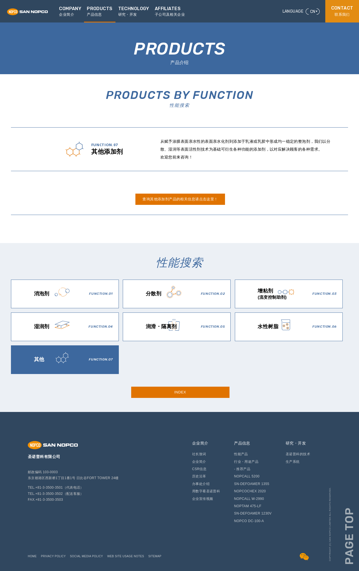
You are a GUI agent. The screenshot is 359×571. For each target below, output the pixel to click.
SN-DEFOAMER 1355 (251, 484)
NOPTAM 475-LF (247, 506)
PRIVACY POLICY (53, 556)
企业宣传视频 (202, 499)
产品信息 (242, 443)
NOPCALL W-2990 (249, 499)
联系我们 (342, 11)
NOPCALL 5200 (247, 476)
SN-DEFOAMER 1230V (253, 513)
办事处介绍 (201, 484)
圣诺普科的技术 (298, 454)
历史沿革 (199, 476)
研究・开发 (296, 443)
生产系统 (293, 462)
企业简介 (200, 443)
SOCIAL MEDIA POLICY (86, 556)
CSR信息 (199, 469)
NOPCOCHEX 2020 (250, 491)
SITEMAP (155, 556)
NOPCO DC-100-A (249, 521)
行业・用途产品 (246, 462)
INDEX (180, 392)
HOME (32, 556)
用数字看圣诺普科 (206, 491)
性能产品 (241, 454)
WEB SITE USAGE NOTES (125, 556)
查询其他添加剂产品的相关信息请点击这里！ (180, 199)
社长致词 (199, 454)
